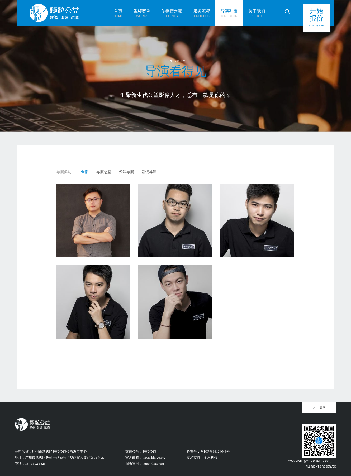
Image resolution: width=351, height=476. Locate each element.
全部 (84, 172)
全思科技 (210, 457)
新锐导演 (149, 172)
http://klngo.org (153, 463)
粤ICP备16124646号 (215, 451)
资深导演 (126, 172)
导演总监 (103, 172)
